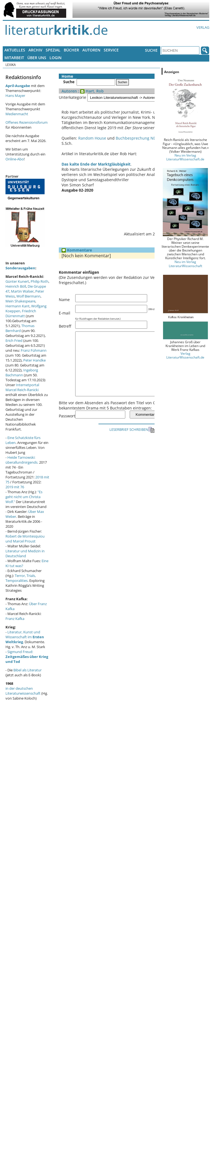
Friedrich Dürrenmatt (20, 313)
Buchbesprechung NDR (137, 138)
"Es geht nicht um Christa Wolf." (23, 496)
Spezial (53, 50)
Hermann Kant (17, 306)
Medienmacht (16, 113)
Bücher (71, 50)
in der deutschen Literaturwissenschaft (22, 691)
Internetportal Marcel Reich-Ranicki (22, 387)
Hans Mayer (15, 95)
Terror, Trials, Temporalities (20, 578)
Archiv (35, 50)
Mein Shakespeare (20, 301)
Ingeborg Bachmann (21, 372)
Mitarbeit (14, 57)
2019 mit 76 (14, 486)
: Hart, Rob (90, 91)
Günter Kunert (17, 281)
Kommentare (77, 250)
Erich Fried (13, 340)
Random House (92, 138)
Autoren (91, 50)
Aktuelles (14, 50)
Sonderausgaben (20, 267)
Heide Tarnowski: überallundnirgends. (21, 460)
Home (67, 76)
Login (56, 57)
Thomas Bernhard (19, 328)
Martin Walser (22, 291)
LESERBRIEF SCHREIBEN (132, 442)
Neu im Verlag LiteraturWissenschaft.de (185, 157)
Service (111, 50)
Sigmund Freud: (26, 656)
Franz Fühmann (34, 350)
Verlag (202, 27)
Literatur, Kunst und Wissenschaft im (24, 637)
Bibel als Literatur (27, 670)
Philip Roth (39, 281)
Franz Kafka (14, 618)
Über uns (36, 57)
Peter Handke (34, 360)
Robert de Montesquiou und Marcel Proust (25, 539)
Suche (151, 50)
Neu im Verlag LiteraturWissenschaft (185, 263)
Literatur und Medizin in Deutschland (25, 553)
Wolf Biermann (28, 296)
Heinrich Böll (15, 286)
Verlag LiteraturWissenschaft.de (185, 355)
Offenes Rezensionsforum (26, 122)
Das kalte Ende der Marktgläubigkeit (96, 164)
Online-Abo (14, 159)
